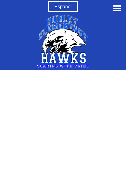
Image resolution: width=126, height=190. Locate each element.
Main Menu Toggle (117, 8)
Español (62, 6)
